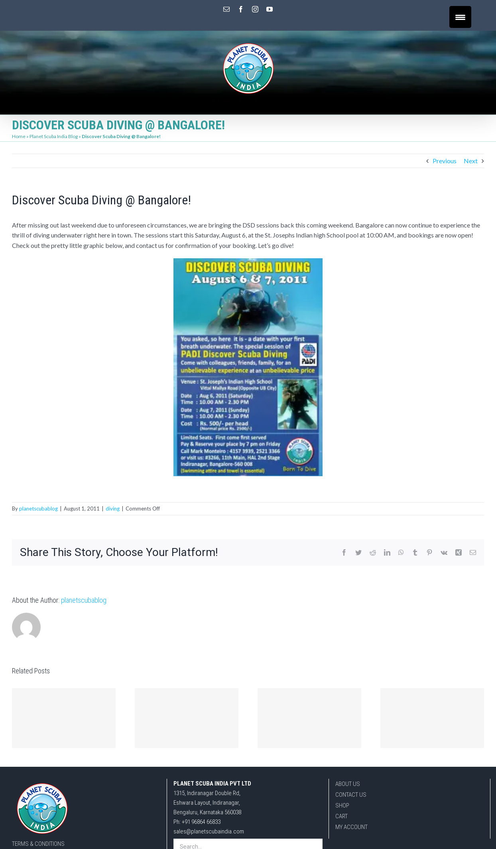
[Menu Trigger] (460, 17)
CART (341, 816)
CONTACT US (350, 794)
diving (113, 508)
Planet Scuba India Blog (54, 136)
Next (471, 160)
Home (19, 136)
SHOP (342, 805)
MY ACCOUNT (351, 827)
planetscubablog (38, 508)
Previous (445, 160)
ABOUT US (347, 784)
